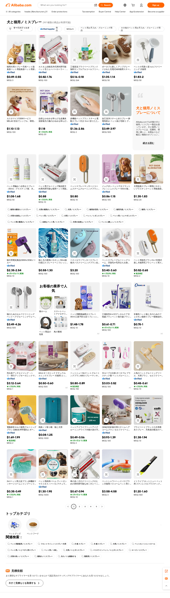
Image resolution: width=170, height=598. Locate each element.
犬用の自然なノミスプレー (19, 216)
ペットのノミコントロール (143, 544)
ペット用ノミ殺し (49, 550)
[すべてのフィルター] (20, 29)
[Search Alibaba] (66, 5)
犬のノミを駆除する (67, 556)
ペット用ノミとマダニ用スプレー (22, 550)
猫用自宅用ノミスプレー (97, 209)
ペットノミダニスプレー (94, 216)
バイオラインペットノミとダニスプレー (106, 550)
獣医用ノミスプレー (90, 556)
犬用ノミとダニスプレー (74, 550)
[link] (166, 571)
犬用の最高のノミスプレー (47, 209)
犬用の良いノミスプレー (18, 556)
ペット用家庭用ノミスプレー (20, 544)
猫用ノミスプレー (147, 209)
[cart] (133, 5)
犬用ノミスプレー (73, 209)
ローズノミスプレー (138, 550)
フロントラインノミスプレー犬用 (52, 544)
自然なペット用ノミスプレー (52, 222)
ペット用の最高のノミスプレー (21, 222)
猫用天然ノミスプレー (123, 209)
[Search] (105, 5)
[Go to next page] (102, 506)
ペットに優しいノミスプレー (110, 222)
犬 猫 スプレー (78, 544)
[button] (95, 5)
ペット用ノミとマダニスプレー (123, 216)
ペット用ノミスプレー (46, 216)
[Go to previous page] (68, 506)
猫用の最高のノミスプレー (19, 209)
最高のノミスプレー (43, 556)
